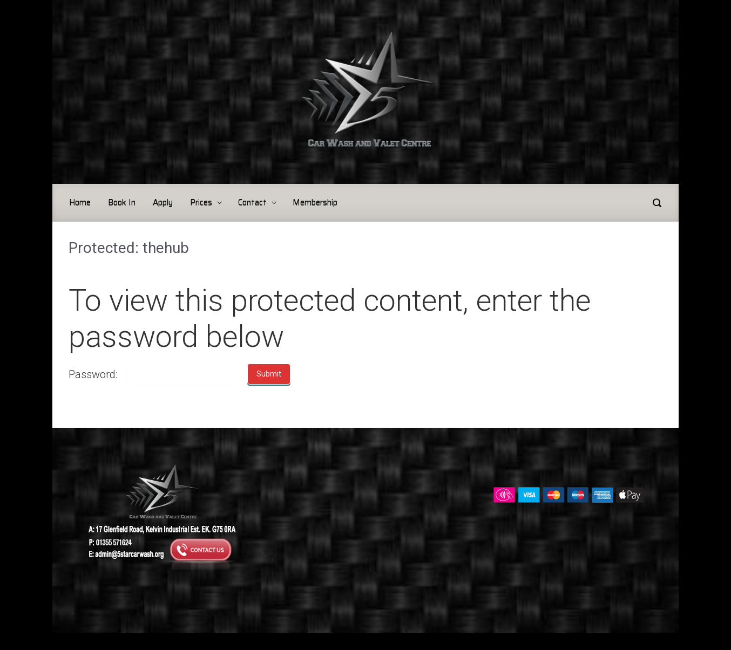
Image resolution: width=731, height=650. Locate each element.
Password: (93, 374)
